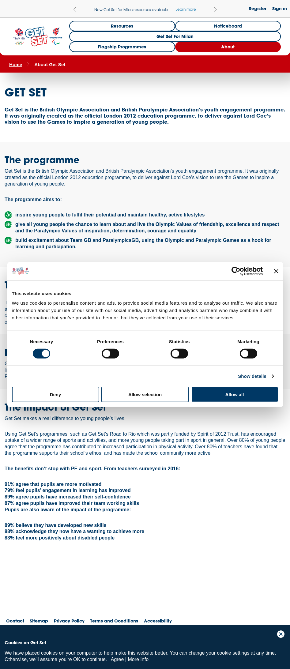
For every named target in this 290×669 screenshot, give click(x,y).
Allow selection (145, 394)
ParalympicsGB (48, 591)
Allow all (234, 394)
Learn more (185, 9)
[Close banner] (276, 271)
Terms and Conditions (114, 621)
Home (15, 64)
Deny (55, 394)
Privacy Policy (69, 621)
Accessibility (158, 621)
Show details (252, 375)
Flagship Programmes (122, 47)
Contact (15, 621)
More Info (138, 659)
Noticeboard (228, 26)
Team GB (17, 592)
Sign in (279, 8)
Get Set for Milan (175, 36)
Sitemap (39, 621)
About (228, 47)
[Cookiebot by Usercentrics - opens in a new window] (236, 271)
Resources (122, 26)
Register (257, 8)
